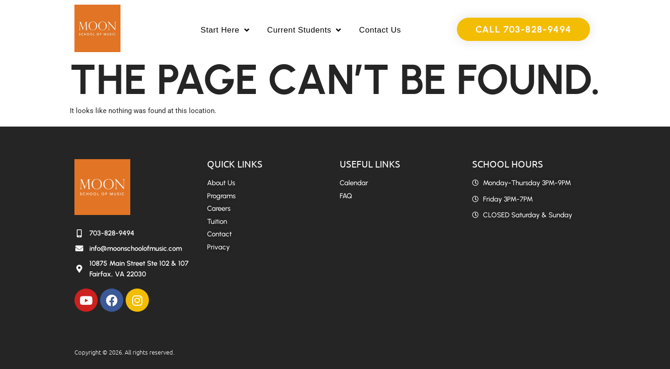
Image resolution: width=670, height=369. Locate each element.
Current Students (304, 30)
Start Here (225, 30)
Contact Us (380, 30)
